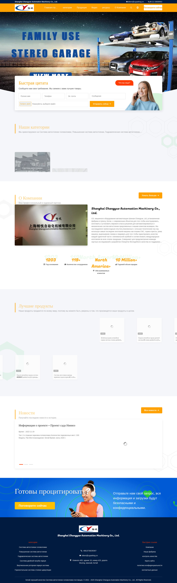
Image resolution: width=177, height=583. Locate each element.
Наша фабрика (150, 552)
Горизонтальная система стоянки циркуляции (33, 570)
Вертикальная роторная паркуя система (33, 565)
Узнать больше (149, 195)
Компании (150, 547)
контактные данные (149, 570)
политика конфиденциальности (149, 565)
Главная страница (52, 8)
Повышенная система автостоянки (33, 552)
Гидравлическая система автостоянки (33, 556)
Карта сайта (150, 561)
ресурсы (106, 8)
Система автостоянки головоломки (33, 547)
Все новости (150, 410)
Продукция (82, 8)
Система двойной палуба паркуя (33, 561)
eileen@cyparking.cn (136, 2)
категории (67, 8)
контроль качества (149, 556)
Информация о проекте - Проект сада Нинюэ (47, 425)
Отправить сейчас (101, 104)
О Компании (120, 8)
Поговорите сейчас (153, 8)
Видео (94, 8)
